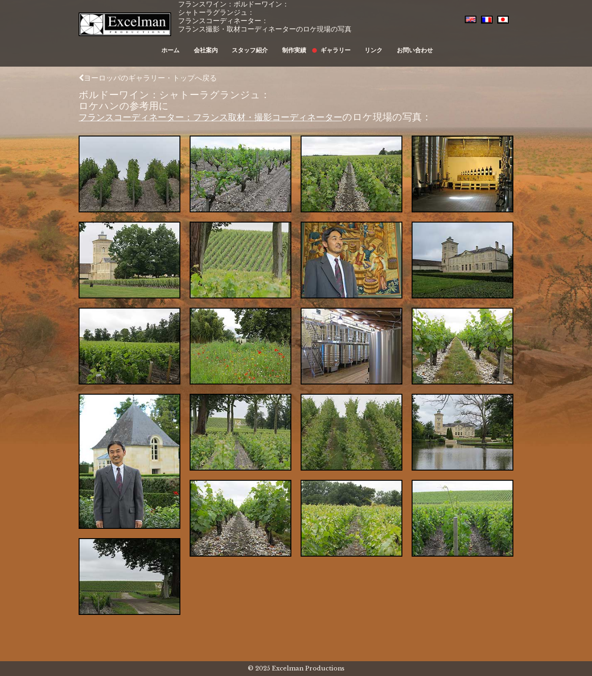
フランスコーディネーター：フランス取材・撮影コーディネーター (228, 117)
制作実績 (293, 45)
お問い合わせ (400, 45)
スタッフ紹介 (253, 45)
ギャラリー (329, 45)
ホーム (183, 45)
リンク (363, 45)
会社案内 (214, 45)
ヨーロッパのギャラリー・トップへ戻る (148, 77)
